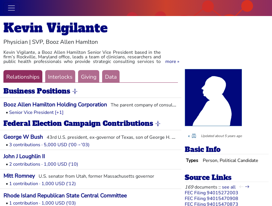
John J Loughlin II (24, 156)
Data (111, 77)
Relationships (22, 77)
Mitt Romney (19, 176)
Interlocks (60, 77)
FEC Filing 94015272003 (211, 193)
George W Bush (23, 137)
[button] (172, 61)
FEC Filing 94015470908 (211, 198)
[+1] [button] (59, 112)
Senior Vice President (31, 112)
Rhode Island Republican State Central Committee (65, 195)
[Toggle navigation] (11, 8)
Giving (88, 77)
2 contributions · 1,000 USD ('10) (43, 164)
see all (229, 187)
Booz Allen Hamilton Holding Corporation (55, 104)
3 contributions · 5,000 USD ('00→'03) (49, 145)
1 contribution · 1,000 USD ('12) (42, 184)
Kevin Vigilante (55, 28)
